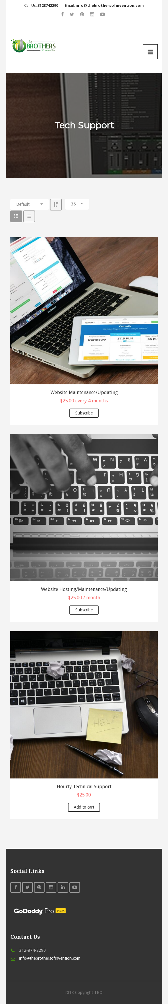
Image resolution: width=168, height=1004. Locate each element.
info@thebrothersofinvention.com (49, 958)
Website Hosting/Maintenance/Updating (84, 589)
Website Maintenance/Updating (84, 392)
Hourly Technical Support (84, 786)
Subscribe (84, 413)
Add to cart (84, 807)
